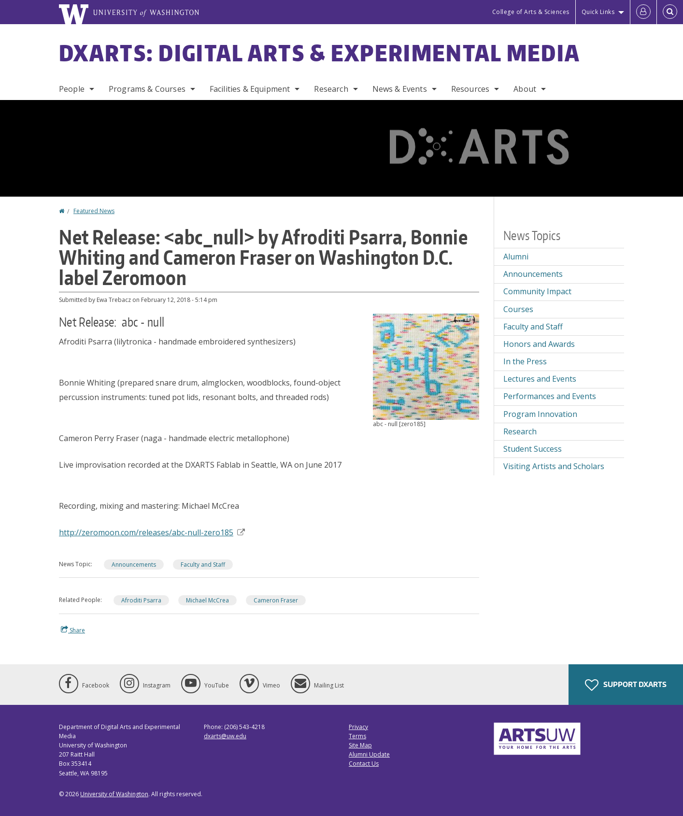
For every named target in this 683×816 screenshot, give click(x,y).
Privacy (358, 727)
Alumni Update (369, 754)
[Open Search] (670, 12)
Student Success (532, 449)
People (72, 89)
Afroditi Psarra (141, 600)
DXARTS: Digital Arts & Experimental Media (319, 53)
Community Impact (537, 291)
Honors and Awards (539, 344)
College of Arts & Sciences (530, 12)
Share (73, 630)
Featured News (93, 211)
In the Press (525, 361)
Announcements (134, 564)
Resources (470, 89)
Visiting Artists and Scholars (553, 466)
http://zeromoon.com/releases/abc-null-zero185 (152, 532)
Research (331, 89)
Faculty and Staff (203, 564)
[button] (426, 365)
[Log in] (643, 12)
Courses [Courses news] (518, 309)
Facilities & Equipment (250, 89)
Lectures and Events (539, 378)
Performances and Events (549, 396)
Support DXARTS (626, 685)
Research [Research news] (520, 431)
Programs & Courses (147, 89)
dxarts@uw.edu (225, 736)
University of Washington (114, 794)
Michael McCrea (207, 600)
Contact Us (364, 763)
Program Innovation (540, 414)
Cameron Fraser (276, 600)
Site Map (360, 745)
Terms (357, 736)
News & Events (399, 89)
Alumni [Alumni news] (515, 256)
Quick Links (598, 12)
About (524, 89)
